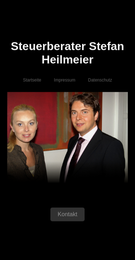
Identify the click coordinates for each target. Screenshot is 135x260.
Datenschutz (100, 80)
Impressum (64, 80)
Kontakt (67, 215)
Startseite (32, 80)
